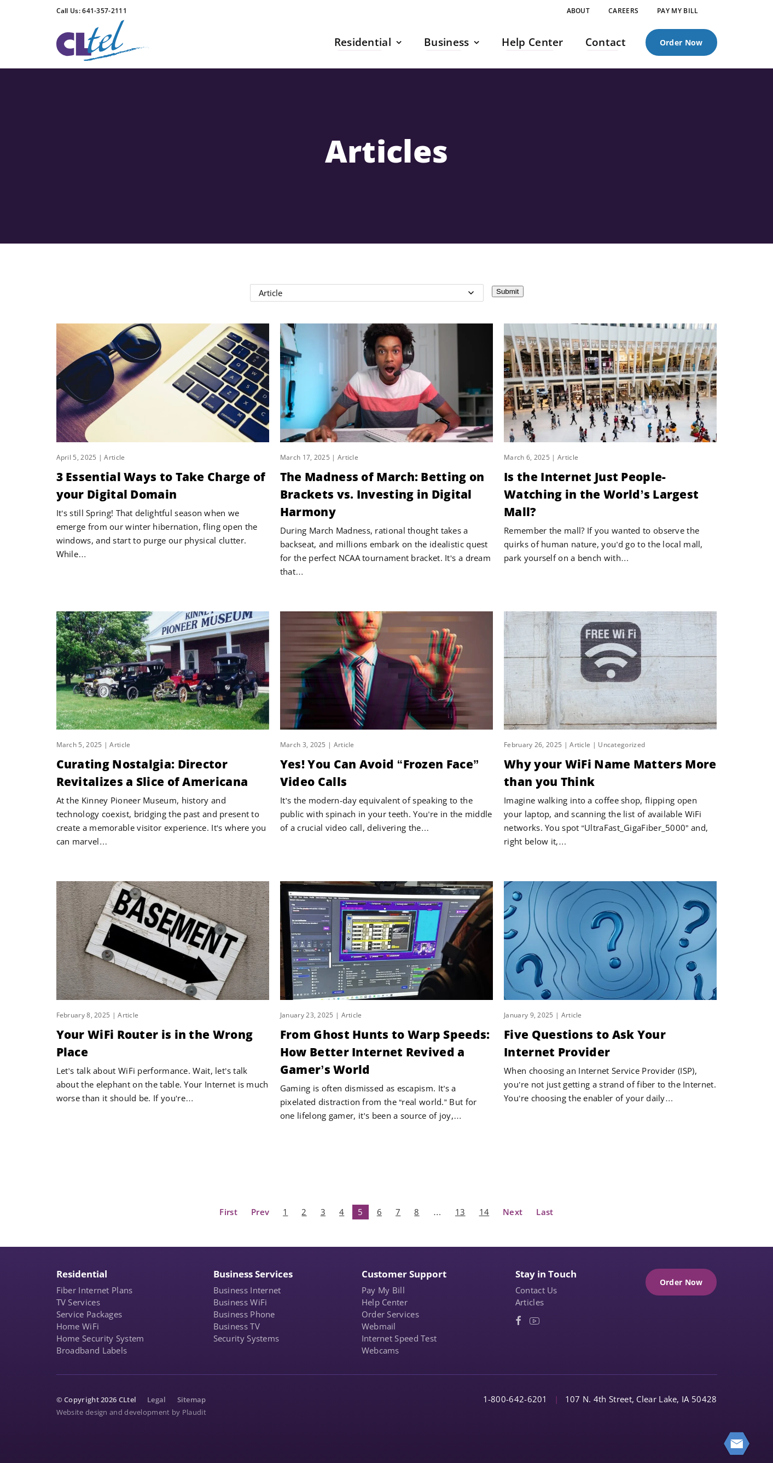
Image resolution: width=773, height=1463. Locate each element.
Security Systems (246, 1338)
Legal (156, 1399)
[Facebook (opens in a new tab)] (518, 1321)
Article (114, 457)
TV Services (78, 1302)
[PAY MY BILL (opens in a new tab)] (677, 11)
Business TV (236, 1326)
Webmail (379, 1326)
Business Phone (244, 1314)
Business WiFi (240, 1302)
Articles (529, 1302)
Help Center (385, 1302)
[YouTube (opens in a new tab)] (534, 1321)
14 (484, 1211)
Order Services (390, 1314)
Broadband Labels (91, 1350)
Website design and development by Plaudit (131, 1412)
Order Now (681, 42)
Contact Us (536, 1290)
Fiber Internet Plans (94, 1290)
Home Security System (100, 1338)
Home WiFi (78, 1326)
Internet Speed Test (399, 1338)
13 (460, 1211)
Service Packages (89, 1314)
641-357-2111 (104, 10)
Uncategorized (621, 744)
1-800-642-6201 (515, 1399)
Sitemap (191, 1399)
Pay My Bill (383, 1290)
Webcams (380, 1350)
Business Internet (247, 1290)
